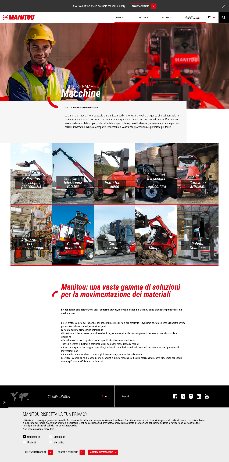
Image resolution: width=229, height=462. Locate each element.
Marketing (58, 443)
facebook (173, 396)
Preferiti (31, 443)
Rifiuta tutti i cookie (39, 453)
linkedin (197, 396)
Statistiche (59, 437)
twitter (181, 396)
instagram (189, 396)
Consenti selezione (71, 453)
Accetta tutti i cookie (104, 453)
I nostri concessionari (192, 17)
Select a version (144, 6)
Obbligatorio (33, 437)
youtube (205, 396)
